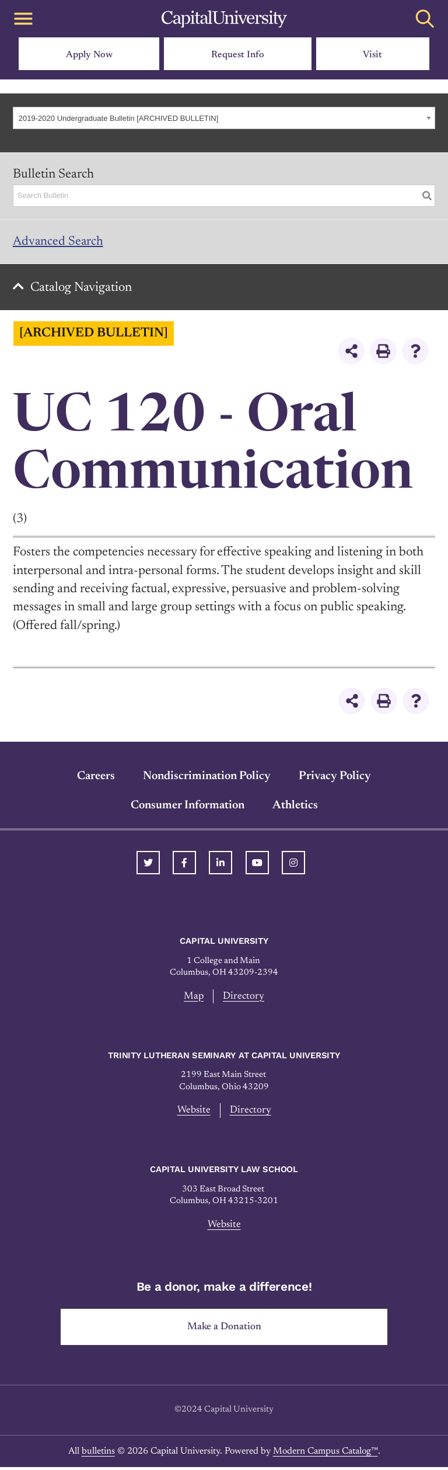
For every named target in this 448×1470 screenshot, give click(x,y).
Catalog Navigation (82, 289)
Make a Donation (224, 1329)
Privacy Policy (335, 777)
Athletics (295, 806)
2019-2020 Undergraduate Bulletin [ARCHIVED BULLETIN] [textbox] (119, 118)
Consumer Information (187, 806)
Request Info (237, 55)
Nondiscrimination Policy (207, 777)
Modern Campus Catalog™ (325, 1453)
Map (194, 997)
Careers (96, 777)
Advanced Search (58, 241)
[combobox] (224, 118)
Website (194, 1112)
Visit (372, 55)
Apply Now (89, 55)
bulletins (98, 1453)
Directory (244, 997)
